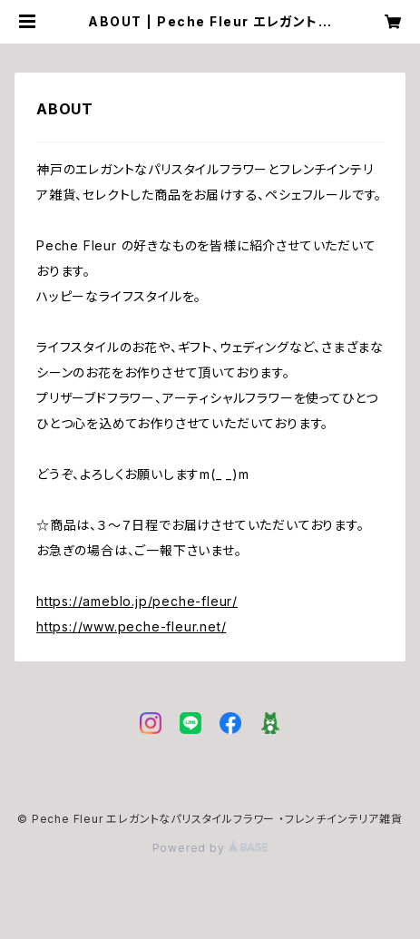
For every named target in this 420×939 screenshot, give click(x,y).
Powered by (210, 848)
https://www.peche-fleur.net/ (131, 626)
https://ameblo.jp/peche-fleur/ (137, 601)
